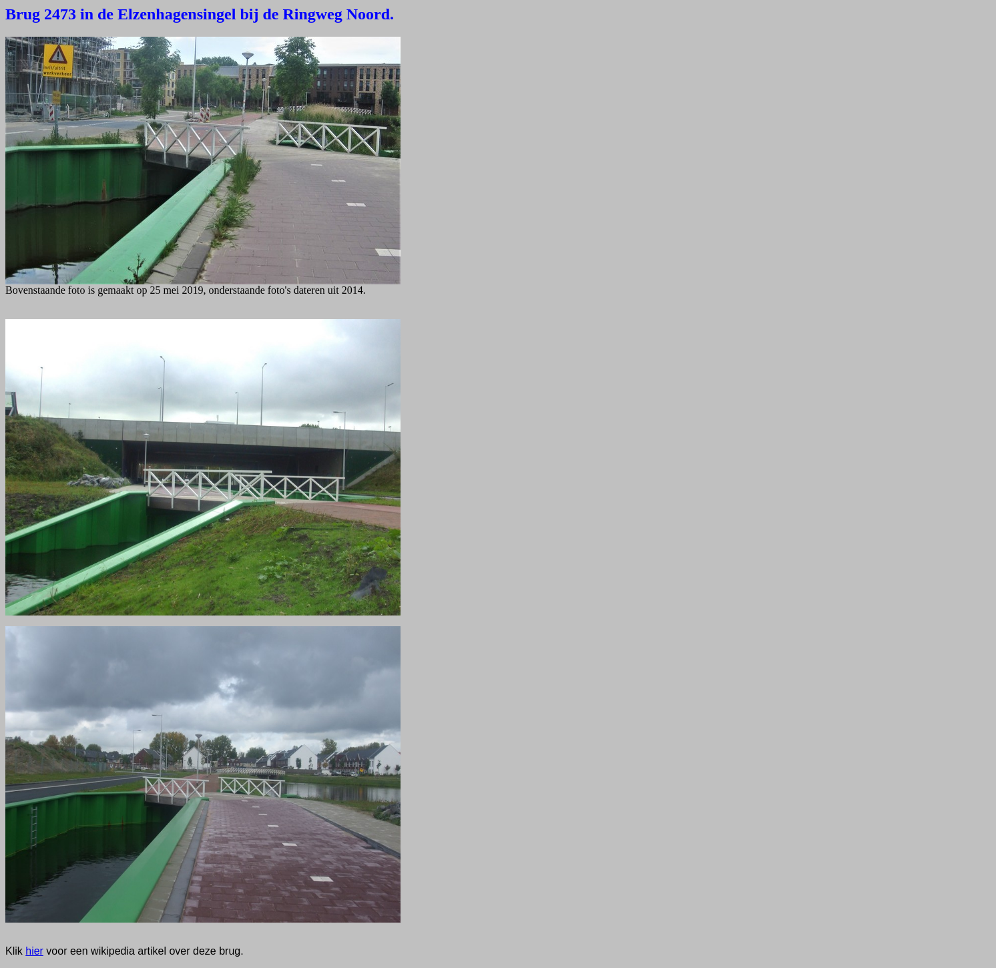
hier (34, 951)
